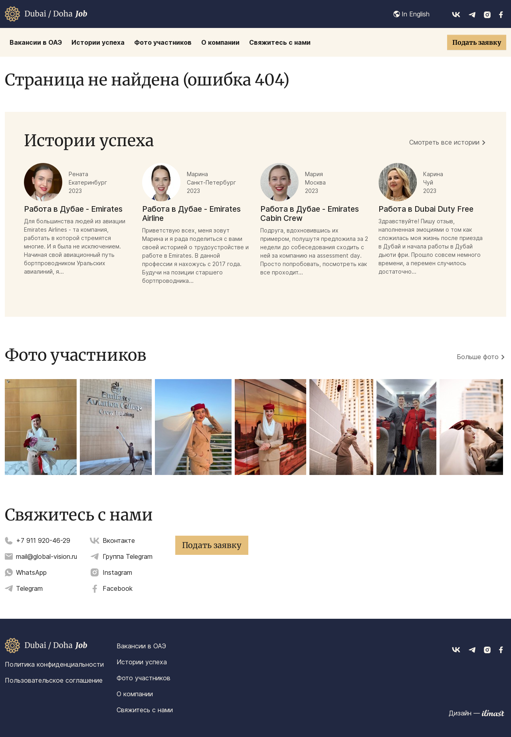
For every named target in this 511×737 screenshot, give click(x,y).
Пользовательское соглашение (54, 680)
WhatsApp (31, 572)
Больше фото (478, 357)
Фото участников (143, 678)
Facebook (118, 588)
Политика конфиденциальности (54, 664)
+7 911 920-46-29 (43, 540)
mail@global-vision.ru (46, 556)
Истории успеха (142, 662)
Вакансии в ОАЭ (141, 646)
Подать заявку (476, 42)
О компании (135, 694)
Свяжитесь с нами (145, 710)
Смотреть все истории (444, 142)
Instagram (117, 572)
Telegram (29, 588)
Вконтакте (119, 540)
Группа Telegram (128, 556)
